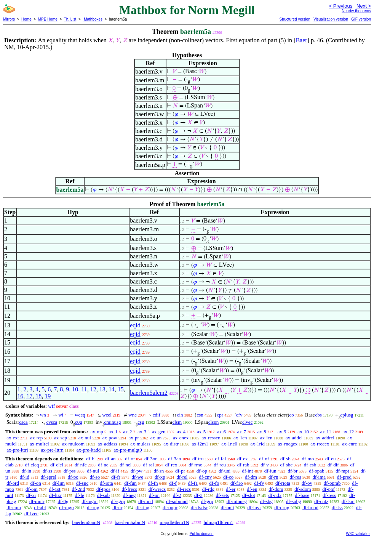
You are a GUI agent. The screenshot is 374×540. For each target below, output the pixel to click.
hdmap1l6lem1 (218, 522)
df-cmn (13, 507)
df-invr (254, 507)
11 (84, 389)
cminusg (112, 422)
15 (121, 389)
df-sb (285, 458)
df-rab (243, 465)
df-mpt (342, 471)
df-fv (259, 483)
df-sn (159, 471)
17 (29, 396)
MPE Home (48, 19)
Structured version (294, 19)
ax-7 (241, 431)
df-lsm (348, 501)
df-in (26, 471)
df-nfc (81, 465)
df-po (73, 477)
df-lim (58, 483)
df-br (292, 471)
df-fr (115, 477)
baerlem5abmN (130, 522)
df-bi (91, 458)
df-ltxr (55, 495)
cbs (318, 415)
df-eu (330, 458)
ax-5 (201, 431)
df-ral (148, 465)
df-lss (337, 507)
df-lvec (31, 513)
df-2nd (78, 489)
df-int (247, 471)
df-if (114, 471)
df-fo (214, 483)
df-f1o (236, 483)
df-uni (225, 471)
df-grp (207, 501)
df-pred (344, 477)
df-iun (270, 471)
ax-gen (158, 431)
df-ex (242, 458)
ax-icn (266, 438)
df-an (110, 458)
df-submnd (176, 501)
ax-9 (282, 431)
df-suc (82, 483)
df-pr (180, 471)
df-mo (308, 458)
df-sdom (302, 489)
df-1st (54, 489)
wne (132, 415)
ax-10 (303, 431)
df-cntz (321, 501)
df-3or (150, 458)
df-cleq (32, 465)
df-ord (12, 483)
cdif (156, 415)
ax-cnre (349, 444)
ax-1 (113, 431)
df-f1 (193, 483)
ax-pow (109, 438)
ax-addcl (294, 438)
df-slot (248, 495)
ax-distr (171, 444)
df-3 (198, 495)
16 (20, 396)
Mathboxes (92, 19)
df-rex (171, 465)
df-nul (93, 471)
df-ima (319, 477)
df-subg (293, 501)
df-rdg (208, 489)
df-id (24, 477)
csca (23, 422)
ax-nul (84, 438)
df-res (295, 477)
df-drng (281, 507)
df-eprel (48, 477)
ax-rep (36, 438)
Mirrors (9, 19)
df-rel (182, 477)
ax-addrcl (325, 438)
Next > (363, 6)
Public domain (202, 534)
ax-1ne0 (229, 444)
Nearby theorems (356, 11)
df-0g (63, 501)
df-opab (316, 471)
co (291, 415)
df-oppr (170, 507)
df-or (130, 458)
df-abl (40, 507)
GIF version (361, 19)
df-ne (103, 465)
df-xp (160, 477)
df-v (265, 465)
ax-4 (181, 431)
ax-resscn (211, 438)
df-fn (153, 483)
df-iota (106, 483)
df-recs (184, 489)
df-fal (220, 458)
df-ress (329, 495)
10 (75, 389)
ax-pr (133, 438)
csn (200, 415)
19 (48, 396)
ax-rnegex (287, 444)
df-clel (56, 465)
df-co (228, 477)
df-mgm (89, 501)
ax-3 (141, 431)
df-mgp (66, 507)
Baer (301, 40)
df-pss (70, 471)
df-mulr (37, 501)
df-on (35, 483)
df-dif (333, 465)
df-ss (47, 471)
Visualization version (330, 19)
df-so (95, 477)
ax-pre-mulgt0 (127, 450)
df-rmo (195, 465)
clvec (247, 422)
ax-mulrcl (39, 444)
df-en (252, 489)
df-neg (129, 495)
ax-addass (107, 444)
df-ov (307, 483)
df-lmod (310, 507)
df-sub (103, 495)
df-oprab (332, 483)
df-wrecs (157, 489)
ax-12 (348, 431)
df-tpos (103, 489)
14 (112, 389)
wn (43, 415)
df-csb (310, 465)
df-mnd (145, 501)
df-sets (222, 495)
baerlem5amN (86, 522)
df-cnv (205, 477)
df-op (202, 471)
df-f (173, 483)
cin (180, 415)
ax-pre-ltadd (89, 450)
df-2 (177, 495)
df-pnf (328, 489)
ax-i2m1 (200, 444)
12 (93, 389)
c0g (78, 422)
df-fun (130, 483)
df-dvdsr (199, 507)
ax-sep (60, 438)
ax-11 (325, 431)
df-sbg (266, 501)
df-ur (117, 507)
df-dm (251, 477)
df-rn (273, 477)
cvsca (51, 422)
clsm (177, 422)
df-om (32, 489)
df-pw (136, 471)
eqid (135, 325)
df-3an (174, 458)
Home (26, 19)
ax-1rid (257, 444)
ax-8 (261, 431)
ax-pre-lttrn (52, 450)
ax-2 (127, 431)
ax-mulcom (73, 444)
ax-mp (97, 431)
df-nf (264, 458)
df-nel (125, 465)
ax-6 (221, 431)
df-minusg (237, 501)
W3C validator (358, 534)
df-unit (227, 507)
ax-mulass (140, 444)
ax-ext (12, 438)
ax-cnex (181, 438)
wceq (80, 415)
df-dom (276, 489)
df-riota (282, 483)
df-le (79, 495)
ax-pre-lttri (17, 450)
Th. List (70, 19)
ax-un (156, 438)
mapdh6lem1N (174, 522)
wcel (107, 415)
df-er (230, 489)
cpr (220, 415)
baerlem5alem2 (149, 392)
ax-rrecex (319, 444)
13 (102, 389)
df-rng (93, 507)
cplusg (346, 415)
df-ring (142, 507)
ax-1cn (240, 438)
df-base (302, 495)
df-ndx (275, 495)
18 (38, 396)
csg (140, 422)
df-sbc (286, 465)
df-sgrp (118, 501)
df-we (137, 477)
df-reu (220, 465)
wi (60, 415)
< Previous (340, 6)
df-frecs (129, 489)
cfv (239, 415)
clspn (213, 422)
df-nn (154, 495)
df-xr (31, 495)
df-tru (198, 458)
